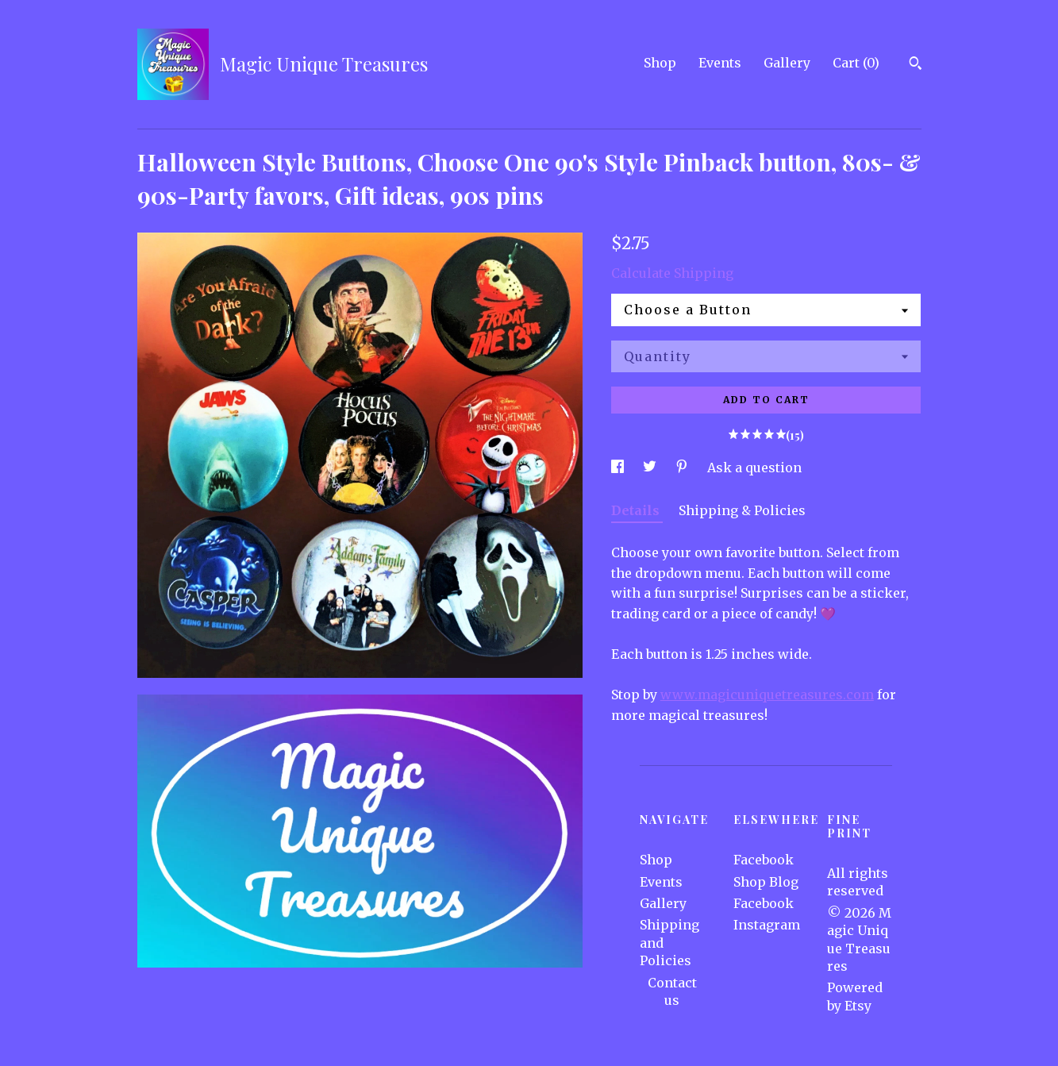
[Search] (915, 65)
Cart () (856, 63)
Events (719, 63)
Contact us (672, 991)
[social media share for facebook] (619, 467)
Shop (660, 63)
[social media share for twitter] (651, 467)
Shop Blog (765, 882)
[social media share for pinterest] (683, 467)
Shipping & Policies (742, 510)
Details (637, 510)
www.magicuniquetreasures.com (767, 694)
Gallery (787, 63)
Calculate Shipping (672, 273)
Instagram (766, 925)
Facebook (763, 860)
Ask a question (754, 467)
